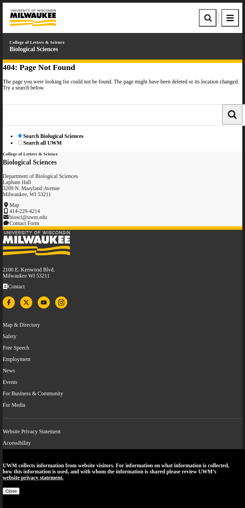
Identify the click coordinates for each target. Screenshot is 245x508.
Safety (9, 336)
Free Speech (16, 348)
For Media (14, 405)
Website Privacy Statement (32, 431)
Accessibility (17, 443)
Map (14, 205)
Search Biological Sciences (53, 136)
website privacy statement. (33, 477)
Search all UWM (42, 143)
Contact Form (24, 223)
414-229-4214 (24, 211)
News (9, 370)
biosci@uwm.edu (28, 217)
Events (10, 382)
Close (11, 491)
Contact (16, 286)
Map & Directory (21, 325)
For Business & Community (33, 393)
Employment (17, 359)
